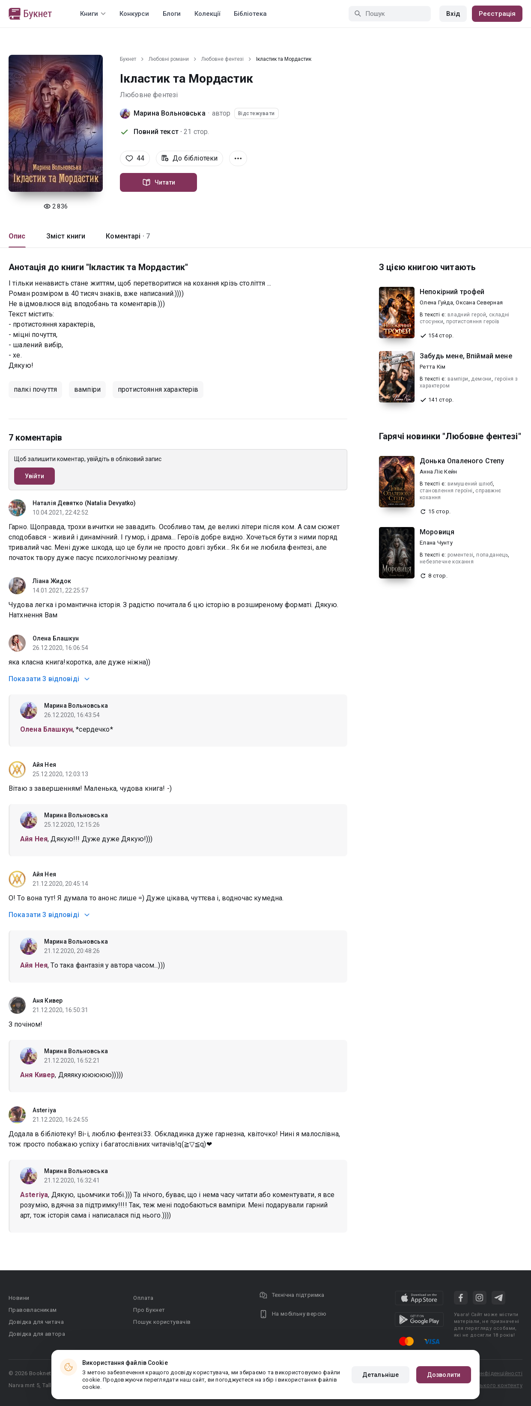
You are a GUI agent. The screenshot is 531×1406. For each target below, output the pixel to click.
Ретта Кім (432, 366)
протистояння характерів (158, 389)
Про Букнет (149, 1310)
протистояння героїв (473, 322)
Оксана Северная (479, 302)
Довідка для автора (37, 1334)
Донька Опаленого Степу (462, 461)
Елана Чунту (436, 542)
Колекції (207, 14)
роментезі (460, 555)
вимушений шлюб (470, 484)
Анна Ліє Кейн (438, 471)
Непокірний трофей (452, 292)
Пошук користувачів (162, 1322)
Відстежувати (256, 113)
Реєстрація (497, 14)
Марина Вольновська (170, 113)
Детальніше (380, 1374)
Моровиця (437, 532)
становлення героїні (446, 491)
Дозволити (443, 1374)
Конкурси (134, 14)
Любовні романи (169, 59)
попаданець (492, 555)
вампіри (87, 389)
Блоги (172, 14)
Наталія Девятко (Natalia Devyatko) (84, 503)
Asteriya (44, 1110)
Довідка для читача (36, 1322)
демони (481, 379)
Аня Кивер (48, 1000)
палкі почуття (35, 389)
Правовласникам (33, 1310)
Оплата (143, 1298)
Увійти (34, 476)
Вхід (453, 14)
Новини (19, 1298)
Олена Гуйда (436, 302)
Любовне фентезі (222, 59)
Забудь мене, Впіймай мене (466, 356)
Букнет (128, 59)
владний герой (466, 315)
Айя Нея (44, 764)
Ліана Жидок (52, 581)
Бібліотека (250, 14)
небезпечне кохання (447, 562)
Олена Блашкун (56, 638)
